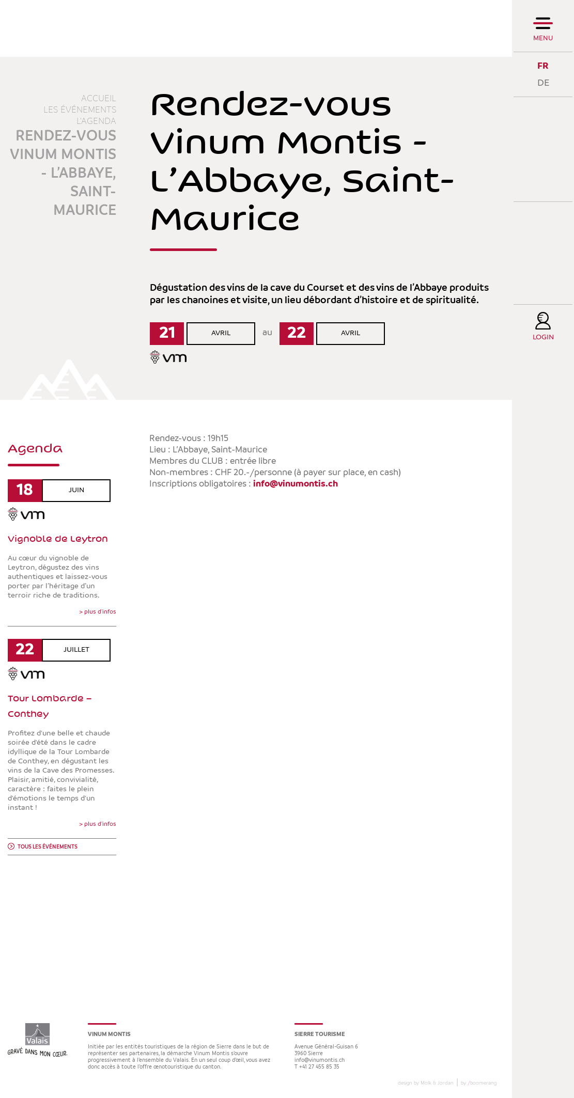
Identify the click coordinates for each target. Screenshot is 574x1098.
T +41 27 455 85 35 (316, 1067)
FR (543, 66)
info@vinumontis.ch (295, 484)
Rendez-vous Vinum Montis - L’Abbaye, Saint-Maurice (63, 173)
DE (543, 83)
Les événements (79, 110)
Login (543, 337)
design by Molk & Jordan (426, 1083)
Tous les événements (47, 847)
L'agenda (96, 121)
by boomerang (479, 1083)
